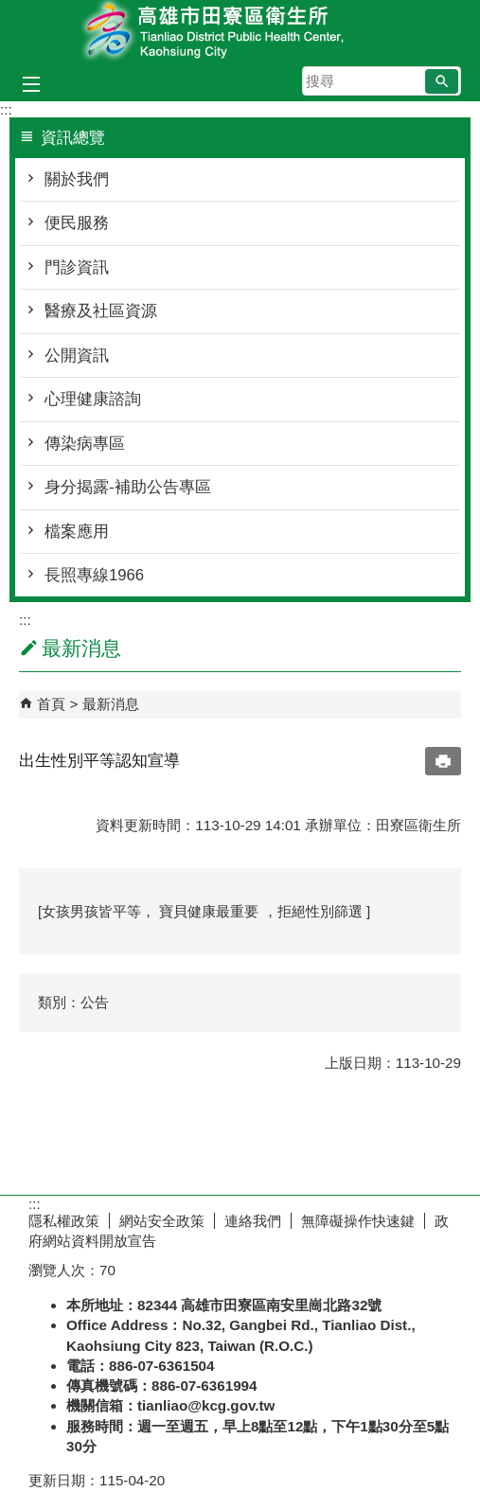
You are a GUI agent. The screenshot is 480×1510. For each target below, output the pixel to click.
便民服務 (76, 223)
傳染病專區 (84, 444)
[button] (441, 81)
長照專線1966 (94, 575)
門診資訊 (76, 267)
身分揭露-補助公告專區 (127, 487)
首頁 (51, 704)
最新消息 (110, 704)
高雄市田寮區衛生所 (240, 31)
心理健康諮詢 (92, 399)
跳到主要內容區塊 (9, 9)
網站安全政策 (161, 1221)
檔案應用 (76, 532)
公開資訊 (76, 355)
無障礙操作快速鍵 (358, 1221)
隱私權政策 (63, 1221)
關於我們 (76, 179)
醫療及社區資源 (100, 311)
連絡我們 (252, 1221)
